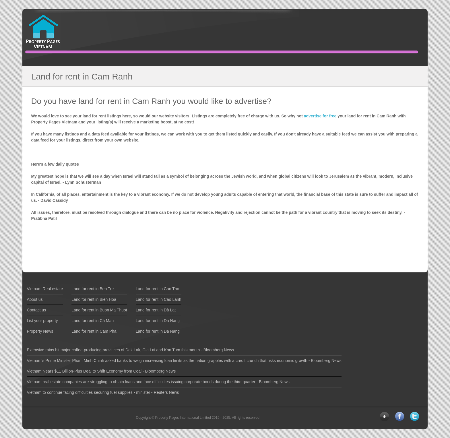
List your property (42, 320)
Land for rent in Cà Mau (92, 320)
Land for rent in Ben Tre (92, 288)
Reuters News (166, 392)
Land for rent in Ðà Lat (156, 310)
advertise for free (320, 116)
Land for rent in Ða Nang (158, 331)
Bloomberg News (218, 350)
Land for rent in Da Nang (158, 320)
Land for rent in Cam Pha (93, 331)
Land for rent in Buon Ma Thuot (99, 310)
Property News (40, 331)
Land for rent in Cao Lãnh (158, 299)
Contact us (36, 310)
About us (34, 299)
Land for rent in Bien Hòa (93, 299)
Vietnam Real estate (45, 288)
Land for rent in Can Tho (157, 288)
